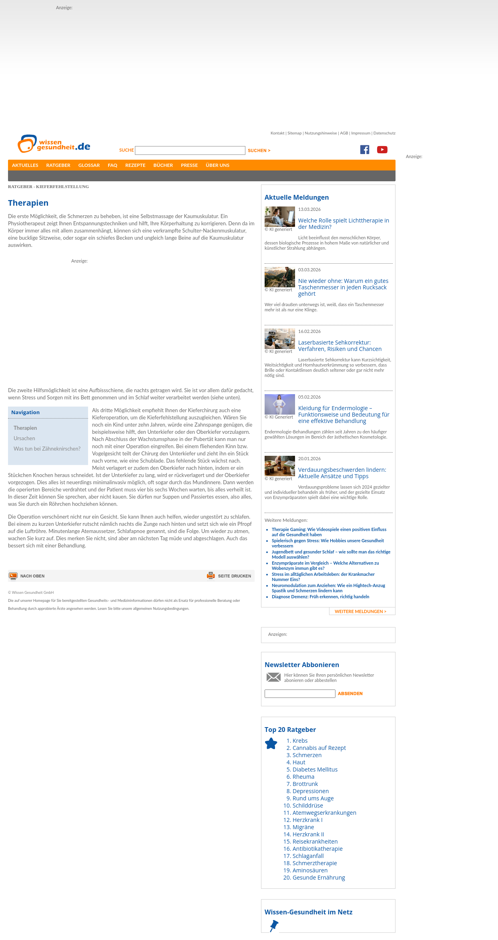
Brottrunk (305, 784)
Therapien (25, 428)
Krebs (300, 740)
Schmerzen (307, 755)
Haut (299, 762)
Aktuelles (25, 165)
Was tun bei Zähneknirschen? (47, 448)
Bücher (163, 165)
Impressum (360, 132)
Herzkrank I (308, 820)
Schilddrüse (308, 805)
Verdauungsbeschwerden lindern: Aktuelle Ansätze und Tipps (342, 473)
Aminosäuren (310, 870)
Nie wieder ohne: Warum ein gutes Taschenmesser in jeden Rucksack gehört (343, 287)
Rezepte (135, 165)
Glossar (89, 165)
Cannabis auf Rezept (319, 748)
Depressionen (311, 791)
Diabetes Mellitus (315, 769)
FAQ (112, 165)
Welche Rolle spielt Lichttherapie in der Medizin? (343, 223)
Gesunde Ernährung (319, 877)
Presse (189, 165)
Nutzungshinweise (321, 132)
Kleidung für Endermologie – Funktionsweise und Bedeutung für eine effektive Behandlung (344, 414)
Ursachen (24, 438)
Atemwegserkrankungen (324, 812)
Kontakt (278, 132)
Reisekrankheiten (315, 841)
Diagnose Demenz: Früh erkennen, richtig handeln (320, 596)
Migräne (303, 827)
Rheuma (303, 776)
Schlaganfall (308, 856)
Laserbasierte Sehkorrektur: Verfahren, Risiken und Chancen (340, 346)
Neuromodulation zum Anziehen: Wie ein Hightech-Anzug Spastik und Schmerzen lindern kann (328, 588)
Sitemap (294, 132)
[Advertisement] (164, 67)
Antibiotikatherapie (318, 848)
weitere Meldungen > (360, 611)
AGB (344, 132)
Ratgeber (58, 165)
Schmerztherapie (315, 863)
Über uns (217, 165)
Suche (127, 149)
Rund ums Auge (313, 798)
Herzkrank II (308, 834)
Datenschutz (385, 132)
